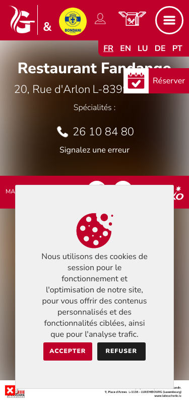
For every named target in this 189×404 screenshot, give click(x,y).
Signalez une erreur (94, 150)
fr (108, 48)
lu (143, 48)
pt (177, 48)
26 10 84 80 (103, 131)
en (125, 48)
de (160, 48)
